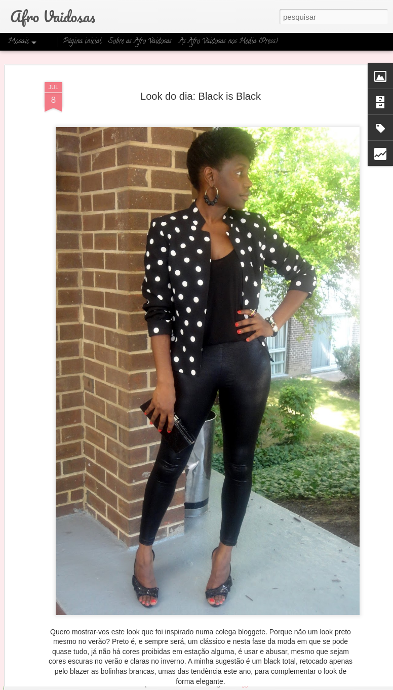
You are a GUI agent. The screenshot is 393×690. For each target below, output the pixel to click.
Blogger (242, 684)
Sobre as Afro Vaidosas (140, 41)
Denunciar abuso (277, 684)
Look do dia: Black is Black (200, 80)
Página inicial (82, 41)
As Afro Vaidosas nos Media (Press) (228, 41)
